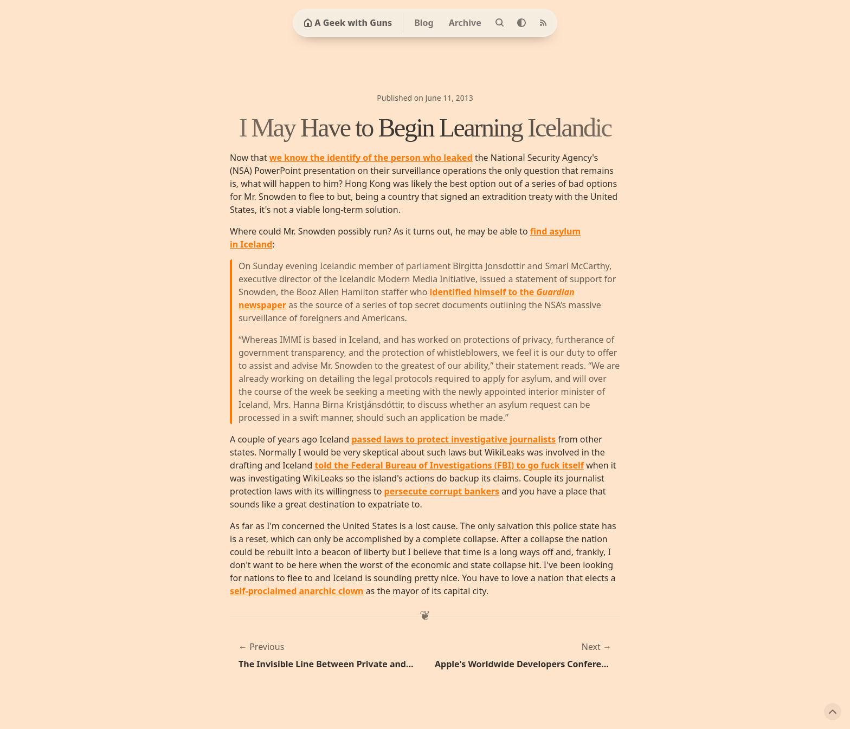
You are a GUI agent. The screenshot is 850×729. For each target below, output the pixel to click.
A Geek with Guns (348, 23)
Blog (424, 23)
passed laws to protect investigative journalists (454, 439)
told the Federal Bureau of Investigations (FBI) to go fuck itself (449, 465)
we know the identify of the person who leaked (371, 158)
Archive (465, 23)
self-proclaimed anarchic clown (296, 591)
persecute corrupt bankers (442, 491)
